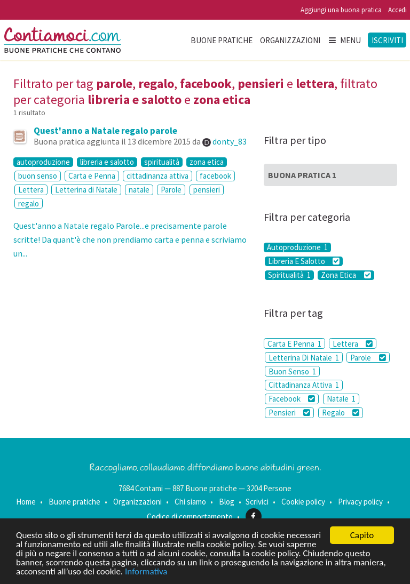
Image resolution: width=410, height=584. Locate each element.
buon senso (37, 176)
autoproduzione (43, 162)
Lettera (31, 190)
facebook (215, 176)
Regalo (340, 412)
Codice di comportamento (190, 516)
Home (26, 502)
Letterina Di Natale (304, 358)
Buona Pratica (302, 175)
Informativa (146, 571)
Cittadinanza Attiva (304, 385)
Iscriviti (387, 40)
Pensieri (289, 412)
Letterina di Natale (86, 190)
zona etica (207, 162)
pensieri (206, 190)
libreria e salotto (107, 162)
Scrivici (257, 502)
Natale (341, 399)
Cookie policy (303, 502)
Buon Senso (292, 371)
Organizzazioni (290, 40)
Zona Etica (345, 275)
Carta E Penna (294, 344)
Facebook (292, 399)
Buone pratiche (222, 40)
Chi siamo (190, 502)
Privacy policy (360, 502)
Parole (171, 190)
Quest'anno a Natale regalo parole (105, 131)
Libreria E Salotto (304, 261)
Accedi (397, 9)
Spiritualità (289, 275)
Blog (226, 502)
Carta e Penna (91, 176)
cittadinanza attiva (157, 176)
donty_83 (229, 141)
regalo (28, 203)
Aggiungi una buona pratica (341, 9)
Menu (344, 40)
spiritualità (161, 162)
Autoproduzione (297, 247)
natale (139, 190)
